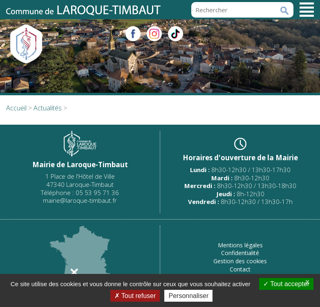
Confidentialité (240, 253)
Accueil (16, 107)
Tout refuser (135, 295)
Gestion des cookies (240, 261)
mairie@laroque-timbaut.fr (80, 200)
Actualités (48, 107)
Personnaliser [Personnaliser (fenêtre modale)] (188, 295)
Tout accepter (286, 283)
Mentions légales (240, 245)
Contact (240, 269)
